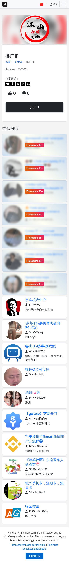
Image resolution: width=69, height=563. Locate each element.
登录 (54, 4)
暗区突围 (32, 506)
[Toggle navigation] (63, 4)
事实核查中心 (35, 300)
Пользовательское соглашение (28, 545)
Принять (34, 555)
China (18, 62)
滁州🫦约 (32, 393)
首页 (8, 62)
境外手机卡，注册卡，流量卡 (44, 485)
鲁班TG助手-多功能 (40, 346)
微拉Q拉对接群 (37, 369)
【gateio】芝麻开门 (41, 413)
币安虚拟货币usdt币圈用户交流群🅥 (44, 439)
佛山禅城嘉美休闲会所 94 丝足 (42, 325)
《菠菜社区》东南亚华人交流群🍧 (44, 462)
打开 (34, 107)
